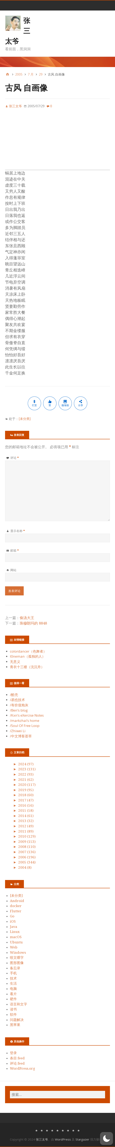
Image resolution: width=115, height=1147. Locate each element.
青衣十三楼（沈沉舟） (27, 666)
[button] (106, 1138)
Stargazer (82, 1139)
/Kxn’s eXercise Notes (27, 715)
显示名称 (17, 531)
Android (17, 901)
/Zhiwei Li (18, 731)
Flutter (15, 911)
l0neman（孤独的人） (27, 656)
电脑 (13, 989)
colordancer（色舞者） (28, 651)
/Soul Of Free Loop (24, 725)
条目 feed (17, 1058)
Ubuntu (16, 942)
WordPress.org (22, 1068)
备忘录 (15, 968)
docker (16, 906)
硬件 (13, 999)
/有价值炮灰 (19, 705)
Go (12, 916)
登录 (13, 1053)
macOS (16, 937)
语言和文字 (18, 1004)
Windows (18, 952)
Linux (15, 932)
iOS (13, 921)
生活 (13, 983)
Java (13, 927)
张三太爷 (42, 1139)
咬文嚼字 (17, 958)
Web (13, 947)
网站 (13, 570)
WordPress (63, 1139)
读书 (13, 1009)
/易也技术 (17, 699)
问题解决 (17, 1020)
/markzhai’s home (24, 720)
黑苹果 (15, 1025)
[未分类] (25, 418)
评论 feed (17, 1063)
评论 (14, 458)
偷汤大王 (27, 618)
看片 (13, 994)
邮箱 (14, 550)
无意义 (15, 661)
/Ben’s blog (19, 710)
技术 (13, 978)
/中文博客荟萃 (21, 736)
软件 (13, 1014)
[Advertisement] (57, 141)
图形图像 (17, 963)
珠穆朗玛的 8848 (33, 623)
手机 (13, 973)
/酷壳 (14, 694)
